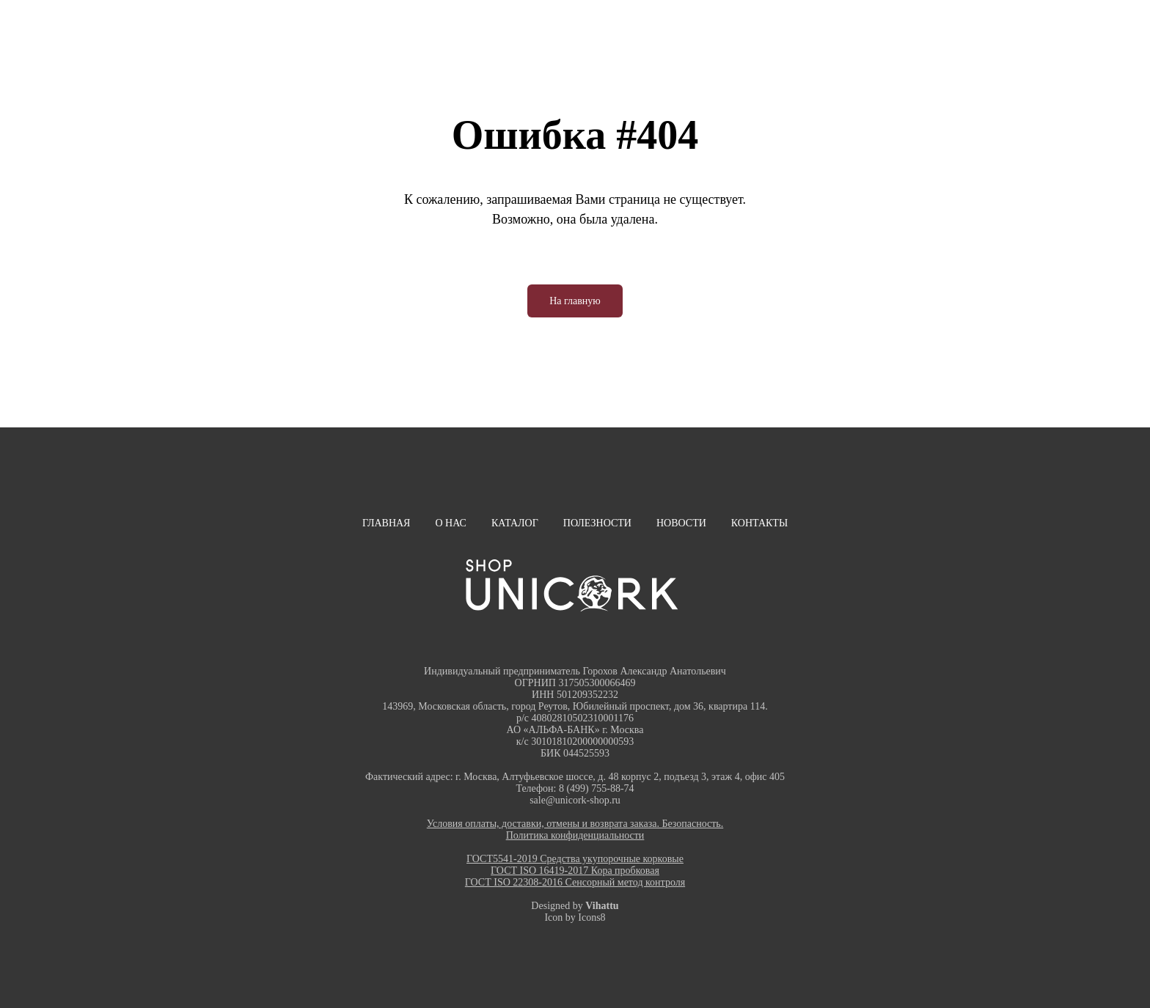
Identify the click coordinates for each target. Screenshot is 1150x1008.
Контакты (759, 523)
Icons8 (591, 917)
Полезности (597, 523)
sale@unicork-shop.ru (575, 800)
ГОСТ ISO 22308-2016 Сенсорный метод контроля (575, 882)
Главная (386, 523)
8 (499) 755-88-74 (596, 788)
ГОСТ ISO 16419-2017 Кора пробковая (575, 870)
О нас (450, 523)
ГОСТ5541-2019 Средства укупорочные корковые (575, 858)
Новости (681, 523)
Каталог (514, 523)
